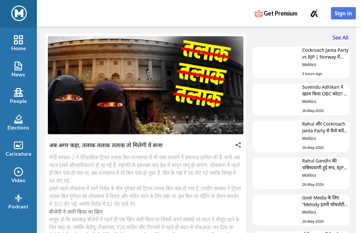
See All (340, 37)
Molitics (309, 64)
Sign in (343, 13)
